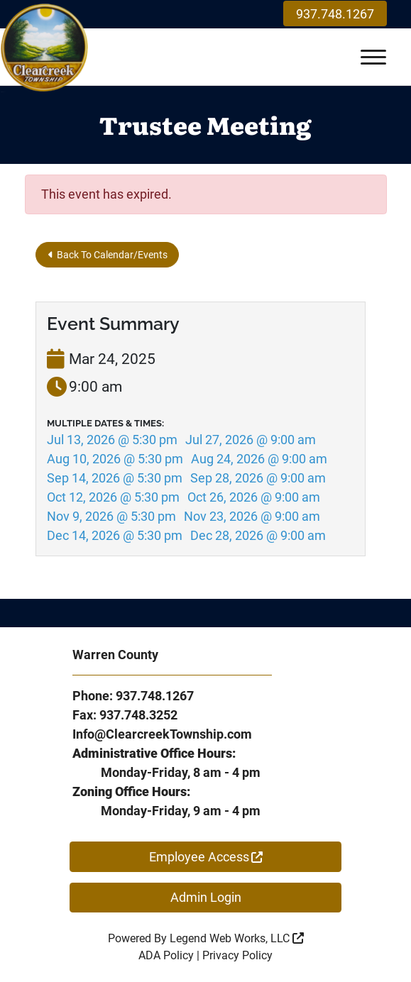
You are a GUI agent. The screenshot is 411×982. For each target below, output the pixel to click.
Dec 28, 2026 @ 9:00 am (258, 535)
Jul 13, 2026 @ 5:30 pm (112, 439)
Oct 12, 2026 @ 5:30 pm (113, 497)
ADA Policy (166, 955)
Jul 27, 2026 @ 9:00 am (250, 439)
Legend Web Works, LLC (237, 938)
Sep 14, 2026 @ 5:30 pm (114, 477)
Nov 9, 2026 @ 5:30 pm (111, 516)
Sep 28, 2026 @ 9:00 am (258, 477)
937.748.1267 (335, 13)
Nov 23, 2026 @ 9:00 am (252, 516)
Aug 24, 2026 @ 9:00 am (259, 458)
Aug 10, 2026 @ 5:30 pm (115, 458)
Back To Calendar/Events (108, 254)
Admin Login (205, 897)
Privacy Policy (237, 955)
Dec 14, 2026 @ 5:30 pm (114, 535)
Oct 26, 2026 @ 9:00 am (253, 497)
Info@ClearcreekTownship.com (162, 734)
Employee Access (206, 856)
